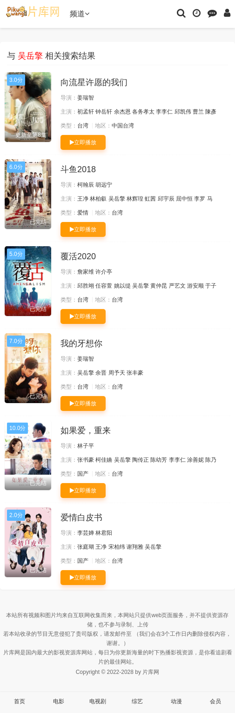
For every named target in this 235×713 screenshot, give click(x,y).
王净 (82, 198)
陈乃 (210, 460)
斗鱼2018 (78, 169)
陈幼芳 (158, 460)
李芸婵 (85, 533)
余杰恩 (122, 111)
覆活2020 (78, 256)
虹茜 (150, 198)
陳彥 (210, 111)
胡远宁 (103, 185)
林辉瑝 (135, 198)
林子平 (85, 446)
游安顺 (195, 286)
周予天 (116, 373)
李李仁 (164, 111)
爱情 (82, 212)
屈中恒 (184, 198)
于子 (210, 286)
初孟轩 (85, 111)
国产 (82, 474)
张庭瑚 (85, 547)
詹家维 (85, 272)
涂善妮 (195, 460)
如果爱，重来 (85, 430)
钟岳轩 (103, 111)
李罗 (199, 198)
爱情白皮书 (81, 517)
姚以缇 (122, 286)
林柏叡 (98, 198)
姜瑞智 (85, 97)
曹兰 (198, 111)
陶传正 (140, 460)
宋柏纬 (116, 547)
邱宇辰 (166, 198)
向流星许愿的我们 (94, 82)
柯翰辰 (85, 185)
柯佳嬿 (103, 460)
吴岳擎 (116, 198)
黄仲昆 (158, 286)
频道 (79, 14)
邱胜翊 (85, 286)
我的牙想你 (81, 343)
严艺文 (177, 286)
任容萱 (103, 286)
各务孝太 (143, 111)
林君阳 (103, 533)
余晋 (101, 373)
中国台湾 (123, 125)
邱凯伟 (183, 111)
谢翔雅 (135, 547)
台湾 (82, 125)
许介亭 (103, 272)
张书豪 (85, 460)
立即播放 (83, 142)
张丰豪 (135, 373)
